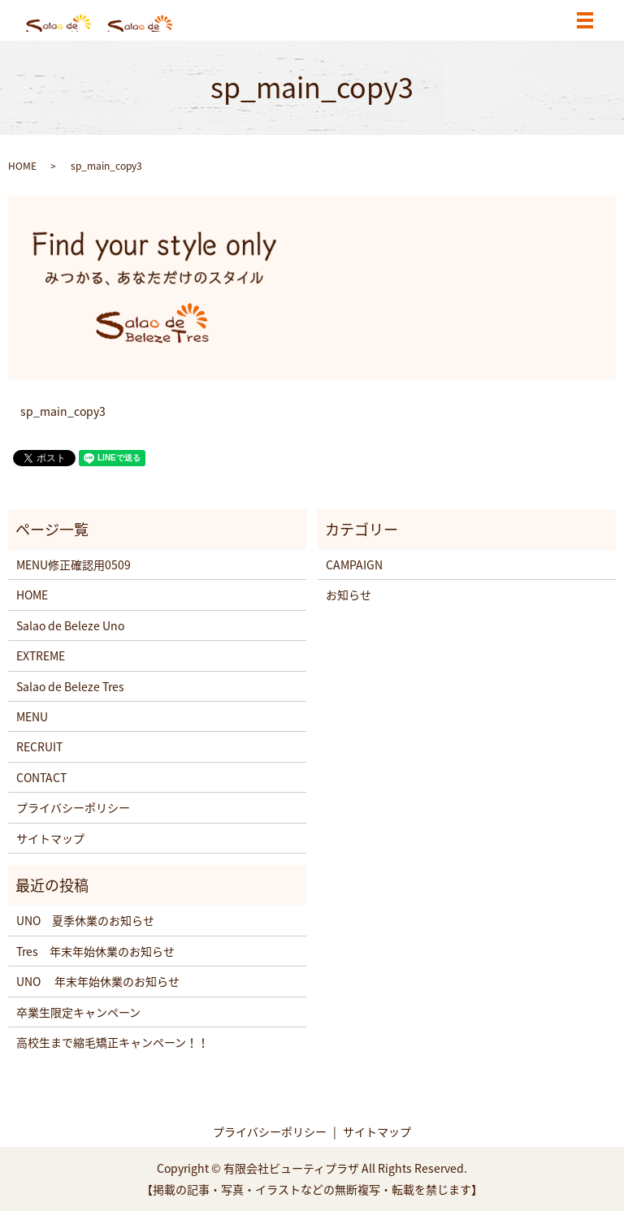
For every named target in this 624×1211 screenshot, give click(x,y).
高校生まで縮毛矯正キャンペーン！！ (112, 1042)
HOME (22, 165)
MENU (32, 716)
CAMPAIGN (354, 564)
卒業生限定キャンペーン (78, 1012)
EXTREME (40, 655)
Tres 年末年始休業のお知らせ (95, 951)
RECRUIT (39, 746)
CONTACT (41, 777)
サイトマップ (50, 838)
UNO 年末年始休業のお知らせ (98, 981)
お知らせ (348, 594)
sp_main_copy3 (63, 411)
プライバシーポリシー (73, 807)
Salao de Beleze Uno (70, 625)
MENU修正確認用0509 (73, 564)
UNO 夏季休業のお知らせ (85, 920)
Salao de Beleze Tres (70, 686)
